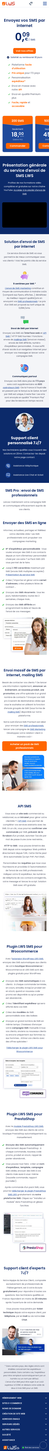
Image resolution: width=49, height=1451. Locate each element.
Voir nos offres (24, 50)
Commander (17, 145)
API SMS (22, 821)
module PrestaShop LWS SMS (28, 1126)
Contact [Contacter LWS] (28, 3)
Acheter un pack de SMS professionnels (24, 746)
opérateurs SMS (11, 387)
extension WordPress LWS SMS (27, 958)
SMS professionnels (28, 301)
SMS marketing (23, 288)
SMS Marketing (37, 729)
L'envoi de (10, 288)
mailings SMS (20, 339)
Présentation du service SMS (20, 574)
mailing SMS (14, 711)
